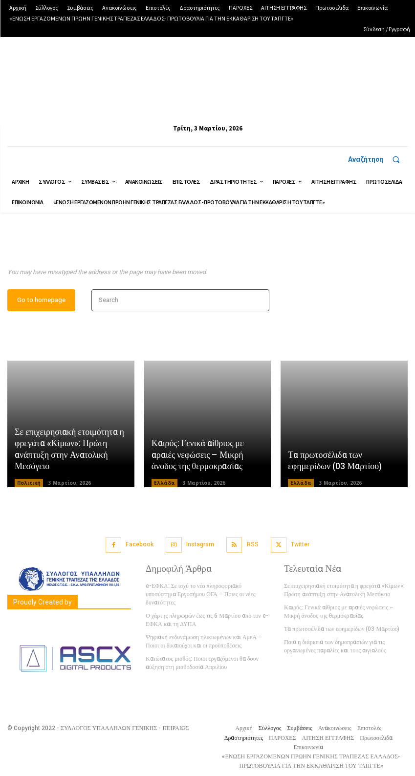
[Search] (258, 301)
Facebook (139, 544)
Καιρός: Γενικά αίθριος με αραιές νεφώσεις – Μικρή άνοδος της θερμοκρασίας (198, 456)
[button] (378, 159)
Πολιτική (29, 483)
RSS (252, 544)
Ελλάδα (164, 483)
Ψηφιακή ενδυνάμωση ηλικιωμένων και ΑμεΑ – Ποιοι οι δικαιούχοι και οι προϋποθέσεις (203, 641)
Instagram (200, 544)
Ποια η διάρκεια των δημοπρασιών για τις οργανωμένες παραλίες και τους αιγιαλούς (334, 646)
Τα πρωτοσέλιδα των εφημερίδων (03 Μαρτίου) (335, 461)
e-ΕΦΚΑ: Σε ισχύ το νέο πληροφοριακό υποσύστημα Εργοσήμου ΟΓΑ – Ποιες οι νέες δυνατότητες (200, 594)
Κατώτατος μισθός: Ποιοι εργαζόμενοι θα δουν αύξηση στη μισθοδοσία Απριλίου (202, 662)
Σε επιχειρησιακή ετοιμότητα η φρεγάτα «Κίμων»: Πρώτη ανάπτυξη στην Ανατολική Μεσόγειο (69, 450)
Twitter (300, 544)
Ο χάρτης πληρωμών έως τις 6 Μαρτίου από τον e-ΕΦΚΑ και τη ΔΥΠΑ (206, 619)
